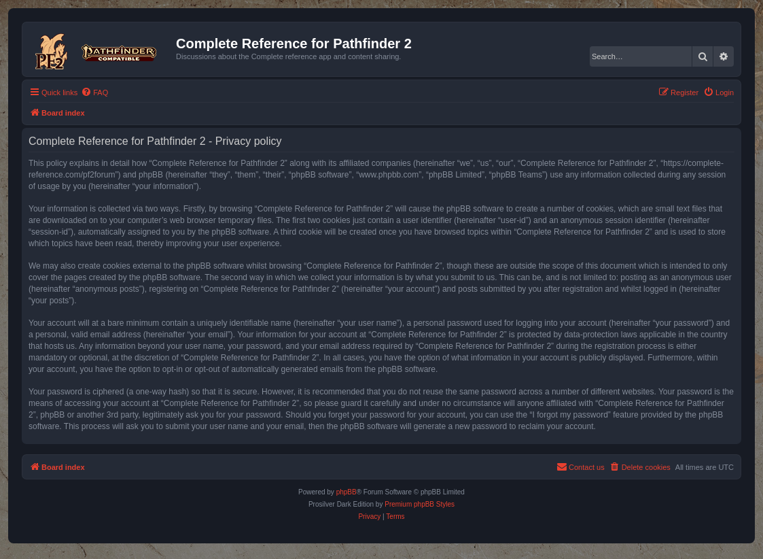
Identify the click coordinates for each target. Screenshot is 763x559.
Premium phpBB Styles (420, 504)
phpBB (346, 492)
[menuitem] (94, 92)
